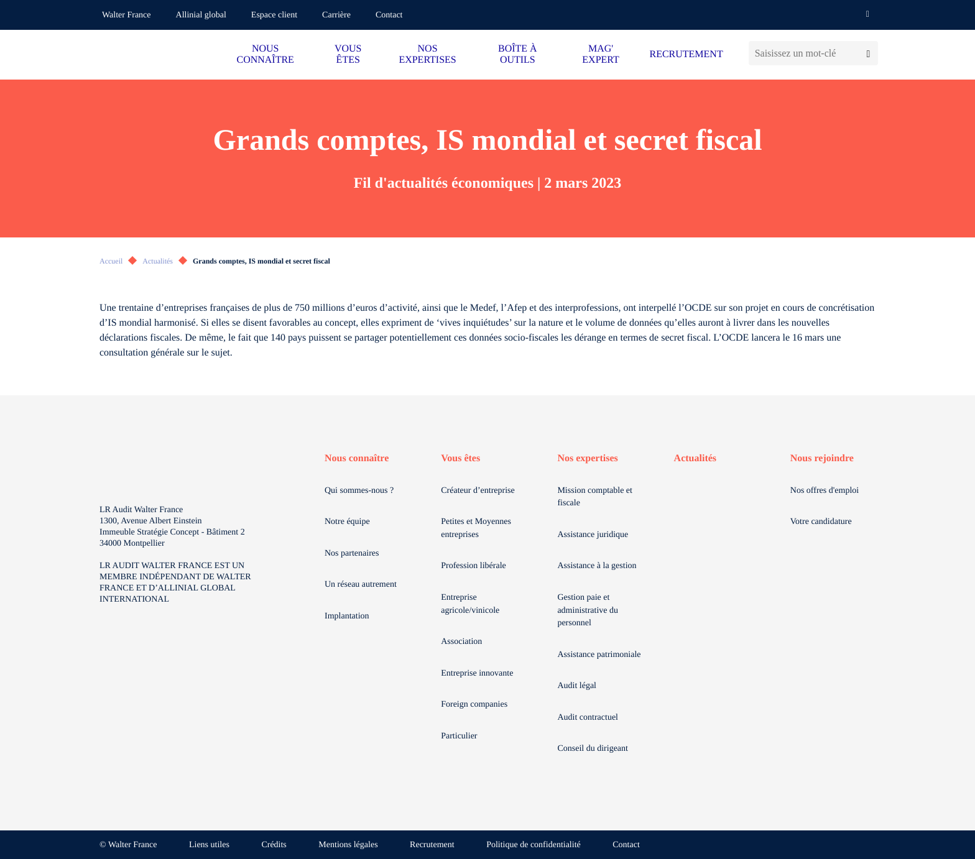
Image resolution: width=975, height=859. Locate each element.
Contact (389, 15)
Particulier (459, 736)
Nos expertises (587, 458)
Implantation (347, 616)
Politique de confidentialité (533, 845)
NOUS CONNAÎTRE (264, 54)
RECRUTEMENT (686, 54)
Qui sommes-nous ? (359, 490)
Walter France (126, 15)
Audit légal (576, 686)
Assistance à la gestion (596, 566)
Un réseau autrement (361, 584)
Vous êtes (460, 458)
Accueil (110, 261)
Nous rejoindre (822, 458)
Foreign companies (474, 704)
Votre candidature (821, 521)
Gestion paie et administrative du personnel (587, 610)
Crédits (273, 845)
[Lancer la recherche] (868, 53)
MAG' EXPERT (600, 54)
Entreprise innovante (477, 673)
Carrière (336, 15)
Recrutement (432, 845)
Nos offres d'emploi (824, 490)
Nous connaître (357, 458)
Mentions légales (347, 845)
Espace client (274, 15)
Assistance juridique (592, 535)
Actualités (157, 261)
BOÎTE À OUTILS (517, 54)
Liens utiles (209, 845)
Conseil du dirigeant (592, 748)
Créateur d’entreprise (478, 490)
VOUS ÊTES (348, 54)
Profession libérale (473, 566)
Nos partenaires (352, 553)
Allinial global (201, 15)
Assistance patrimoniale (598, 654)
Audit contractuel (587, 717)
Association (461, 641)
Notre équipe (347, 521)
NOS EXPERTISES (427, 54)
